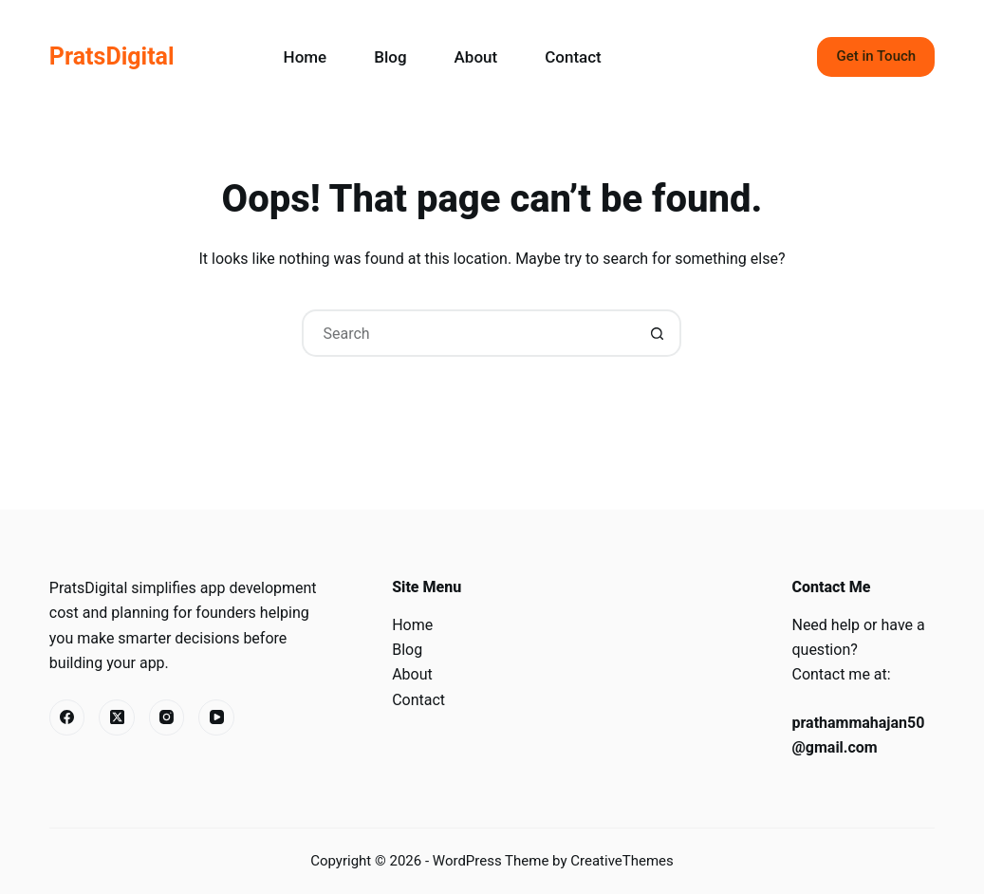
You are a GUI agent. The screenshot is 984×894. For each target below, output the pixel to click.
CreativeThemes (622, 860)
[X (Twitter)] (117, 717)
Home (305, 56)
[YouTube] (216, 717)
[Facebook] (67, 717)
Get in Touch (876, 56)
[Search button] (657, 333)
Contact (573, 56)
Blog (390, 56)
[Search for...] (468, 333)
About (476, 56)
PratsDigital (112, 56)
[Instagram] (167, 717)
